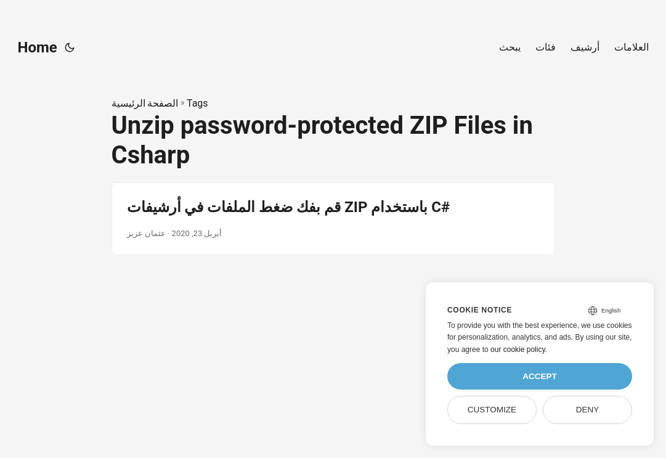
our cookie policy (517, 349)
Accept (539, 376)
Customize (492, 409)
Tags (197, 103)
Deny (587, 409)
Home (37, 47)
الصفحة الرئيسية (145, 103)
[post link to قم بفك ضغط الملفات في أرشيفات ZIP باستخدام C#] (333, 219)
